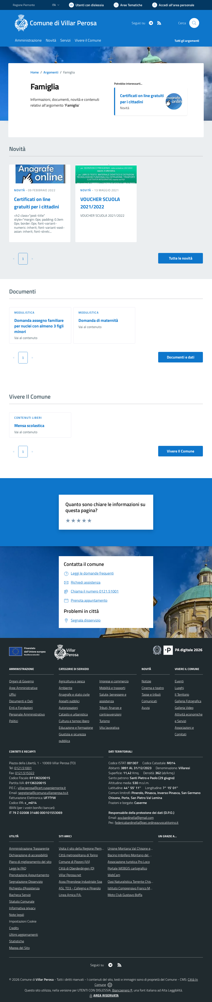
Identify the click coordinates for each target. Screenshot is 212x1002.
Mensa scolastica (29, 425)
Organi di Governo (21, 681)
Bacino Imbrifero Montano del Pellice (133, 855)
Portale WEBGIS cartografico (127, 868)
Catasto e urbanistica (73, 714)
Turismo (104, 720)
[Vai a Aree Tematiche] (128, 5)
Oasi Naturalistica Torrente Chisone (132, 881)
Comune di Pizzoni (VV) (74, 861)
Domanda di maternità (98, 320)
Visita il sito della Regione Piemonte (83, 848)
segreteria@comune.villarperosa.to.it (43, 792)
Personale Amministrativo (27, 714)
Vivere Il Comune (180, 451)
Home (34, 72)
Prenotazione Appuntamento (29, 874)
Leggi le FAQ (17, 868)
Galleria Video (184, 707)
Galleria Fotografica (188, 701)
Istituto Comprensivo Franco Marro (131, 888)
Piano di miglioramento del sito (30, 861)
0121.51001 (23, 767)
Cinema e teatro (153, 687)
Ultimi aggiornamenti (23, 934)
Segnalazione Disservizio (26, 881)
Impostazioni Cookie (22, 921)
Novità (20, 190)
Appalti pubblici (69, 701)
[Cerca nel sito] (194, 23)
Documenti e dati (180, 357)
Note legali (16, 914)
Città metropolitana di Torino (78, 855)
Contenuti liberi (28, 417)
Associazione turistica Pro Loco (129, 861)
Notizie (146, 681)
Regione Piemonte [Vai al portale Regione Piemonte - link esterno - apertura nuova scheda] (24, 5)
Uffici (12, 694)
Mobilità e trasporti (112, 687)
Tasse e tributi (151, 694)
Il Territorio (182, 694)
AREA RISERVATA (103, 995)
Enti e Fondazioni (21, 707)
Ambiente (65, 687)
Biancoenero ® (122, 990)
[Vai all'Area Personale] (173, 5)
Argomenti (50, 72)
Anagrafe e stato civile (74, 694)
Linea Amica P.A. (70, 894)
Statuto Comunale (21, 901)
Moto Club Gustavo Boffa (125, 894)
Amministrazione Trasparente (29, 848)
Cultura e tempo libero (74, 720)
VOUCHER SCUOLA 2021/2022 (100, 202)
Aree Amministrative (23, 687)
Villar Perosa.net (70, 874)
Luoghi (179, 687)
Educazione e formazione (76, 727)
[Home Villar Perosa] (57, 22)
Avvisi (146, 707)
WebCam (114, 874)
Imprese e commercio (114, 681)
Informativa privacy (22, 908)
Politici (13, 720)
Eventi (179, 681)
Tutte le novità (180, 258)
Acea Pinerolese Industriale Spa (80, 881)
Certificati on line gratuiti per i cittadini (142, 98)
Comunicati (149, 701)
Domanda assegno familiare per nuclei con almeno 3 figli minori (39, 325)
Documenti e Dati (21, 701)
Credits (14, 927)
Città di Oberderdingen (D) (76, 868)
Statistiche (16, 941)
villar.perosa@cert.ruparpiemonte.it (42, 787)
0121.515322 (24, 772)
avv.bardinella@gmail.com (136, 817)
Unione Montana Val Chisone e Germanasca (138, 848)
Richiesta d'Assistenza (24, 888)
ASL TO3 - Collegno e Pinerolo (80, 888)
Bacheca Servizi (20, 894)
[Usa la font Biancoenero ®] (86, 5)
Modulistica (24, 312)
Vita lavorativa (109, 727)
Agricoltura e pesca (72, 681)
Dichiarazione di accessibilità (28, 855)
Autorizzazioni (68, 707)
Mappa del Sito (19, 947)
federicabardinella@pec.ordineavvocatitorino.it (146, 822)
